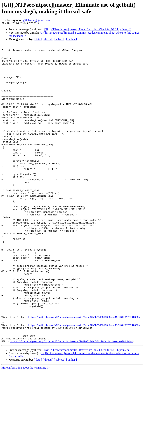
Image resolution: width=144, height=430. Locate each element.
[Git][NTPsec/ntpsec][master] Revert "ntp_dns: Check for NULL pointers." (87, 29)
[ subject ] (59, 39)
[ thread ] (48, 39)
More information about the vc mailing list (25, 426)
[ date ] (38, 39)
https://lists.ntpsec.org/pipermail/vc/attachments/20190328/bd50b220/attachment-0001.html (71, 400)
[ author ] (71, 39)
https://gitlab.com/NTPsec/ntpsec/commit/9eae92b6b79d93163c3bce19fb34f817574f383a (84, 371)
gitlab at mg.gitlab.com (36, 20)
